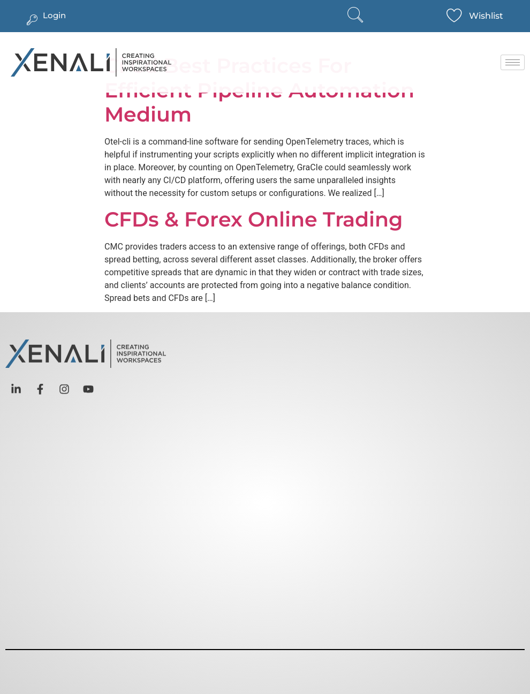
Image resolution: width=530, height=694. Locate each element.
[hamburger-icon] (513, 62)
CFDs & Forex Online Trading (253, 219)
